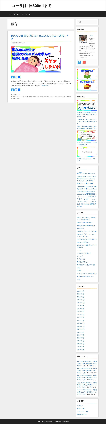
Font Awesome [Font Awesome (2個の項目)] (92, 178)
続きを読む (45, 85)
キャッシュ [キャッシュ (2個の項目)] (85, 196)
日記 (78, 268)
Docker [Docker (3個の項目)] (84, 176)
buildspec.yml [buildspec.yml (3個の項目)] (86, 173)
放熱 (38, 96)
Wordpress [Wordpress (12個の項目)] (90, 193)
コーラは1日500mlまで (31, 5)
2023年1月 (80, 291)
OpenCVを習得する (83, 242)
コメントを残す (17, 98)
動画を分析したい (82, 262)
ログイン (80, 406)
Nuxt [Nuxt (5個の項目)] (95, 186)
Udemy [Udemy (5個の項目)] (79, 194)
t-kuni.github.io (83, 57)
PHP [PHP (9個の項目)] (85, 188)
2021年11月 (81, 300)
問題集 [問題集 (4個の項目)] (83, 204)
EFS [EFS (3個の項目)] (90, 176)
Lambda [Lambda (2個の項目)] (84, 183)
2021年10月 (81, 303)
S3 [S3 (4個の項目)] (93, 189)
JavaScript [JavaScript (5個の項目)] (90, 181)
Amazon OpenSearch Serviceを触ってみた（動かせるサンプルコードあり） (87, 108)
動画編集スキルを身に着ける (86, 265)
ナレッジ (80, 256)
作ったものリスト (14, 14)
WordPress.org (82, 414)
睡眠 (56, 96)
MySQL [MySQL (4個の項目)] (88, 186)
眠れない (52, 96)
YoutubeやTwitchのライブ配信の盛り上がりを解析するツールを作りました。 (87, 363)
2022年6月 (80, 294)
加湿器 (34, 96)
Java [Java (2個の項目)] (85, 180)
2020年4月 (80, 347)
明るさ (41, 96)
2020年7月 (80, 338)
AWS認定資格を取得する (85, 222)
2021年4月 (80, 311)
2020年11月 (81, 326)
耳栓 (66, 96)
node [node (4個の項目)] (91, 186)
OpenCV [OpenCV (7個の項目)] (80, 189)
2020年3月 (80, 350)
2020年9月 (80, 332)
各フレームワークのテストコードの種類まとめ (87, 138)
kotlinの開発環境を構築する (86, 225)
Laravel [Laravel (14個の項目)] (89, 183)
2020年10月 (81, 329)
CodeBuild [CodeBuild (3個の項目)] (79, 176)
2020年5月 (80, 344)
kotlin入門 (80, 228)
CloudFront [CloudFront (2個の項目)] (92, 173)
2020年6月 (80, 341)
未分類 (79, 271)
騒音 (69, 96)
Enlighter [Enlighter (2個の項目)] (86, 178)
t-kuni (91, 365)
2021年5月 (80, 309)
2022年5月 (80, 297)
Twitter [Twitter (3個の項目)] (88, 191)
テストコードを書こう (84, 253)
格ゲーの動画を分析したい (85, 276)
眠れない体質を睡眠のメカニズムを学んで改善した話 (40, 37)
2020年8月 (80, 335)
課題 (78, 279)
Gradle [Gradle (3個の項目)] (79, 181)
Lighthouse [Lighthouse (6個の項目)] (81, 186)
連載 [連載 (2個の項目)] (81, 206)
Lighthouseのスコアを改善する (87, 239)
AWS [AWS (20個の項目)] (79, 173)
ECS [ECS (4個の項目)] (88, 176)
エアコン (21, 96)
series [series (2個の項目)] (85, 191)
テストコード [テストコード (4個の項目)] (84, 202)
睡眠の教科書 (61, 96)
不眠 (25, 96)
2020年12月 (81, 323)
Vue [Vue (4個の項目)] (83, 194)
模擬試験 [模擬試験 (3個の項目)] (87, 204)
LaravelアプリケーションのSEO (87, 231)
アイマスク (15, 96)
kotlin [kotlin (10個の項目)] (79, 183)
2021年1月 (80, 320)
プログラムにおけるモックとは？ (87, 154)
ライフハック (16, 95)
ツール (79, 250)
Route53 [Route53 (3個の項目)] (90, 189)
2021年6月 (80, 306)
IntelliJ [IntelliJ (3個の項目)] (82, 181)
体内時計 (29, 96)
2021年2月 (80, 317)
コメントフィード (82, 411)
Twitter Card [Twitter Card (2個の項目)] (92, 191)
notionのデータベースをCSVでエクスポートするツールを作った (87, 121)
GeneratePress (66, 421)
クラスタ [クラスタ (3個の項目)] (93, 199)
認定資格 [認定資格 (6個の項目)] (93, 204)
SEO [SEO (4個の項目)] (82, 191)
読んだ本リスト (26, 14)
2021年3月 (80, 314)
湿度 (48, 96)
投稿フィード (81, 408)
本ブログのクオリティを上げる (87, 273)
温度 (45, 96)
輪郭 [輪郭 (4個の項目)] (78, 206)
